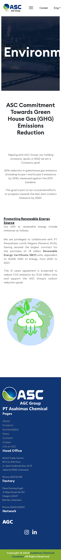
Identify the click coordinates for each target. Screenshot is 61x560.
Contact (7, 438)
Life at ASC (9, 446)
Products (7, 425)
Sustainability (10, 429)
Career (44, 7)
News (5, 433)
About (6, 421)
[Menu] (31, 8)
